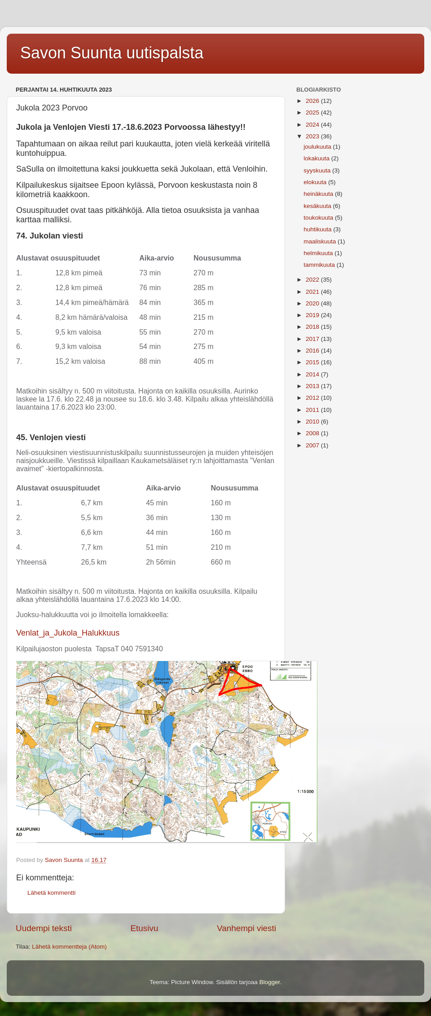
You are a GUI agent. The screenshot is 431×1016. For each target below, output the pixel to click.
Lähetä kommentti (51, 892)
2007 (313, 445)
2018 (313, 326)
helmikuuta (318, 253)
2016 (313, 350)
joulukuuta (318, 146)
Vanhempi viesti (246, 928)
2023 (313, 136)
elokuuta (315, 182)
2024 (313, 124)
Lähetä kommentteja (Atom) (69, 946)
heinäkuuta (319, 193)
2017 (313, 339)
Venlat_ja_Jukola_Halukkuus (67, 632)
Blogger (269, 982)
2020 (313, 303)
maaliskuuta (320, 241)
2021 (313, 291)
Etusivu (144, 928)
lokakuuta (317, 158)
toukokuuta (319, 217)
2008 (313, 433)
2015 (313, 362)
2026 (313, 100)
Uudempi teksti (44, 928)
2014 (313, 374)
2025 (313, 112)
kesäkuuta (318, 206)
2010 (313, 421)
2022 (313, 279)
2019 (313, 315)
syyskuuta (317, 170)
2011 (313, 409)
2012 (313, 397)
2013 (313, 386)
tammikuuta (320, 264)
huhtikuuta (318, 229)
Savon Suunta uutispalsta (111, 53)
